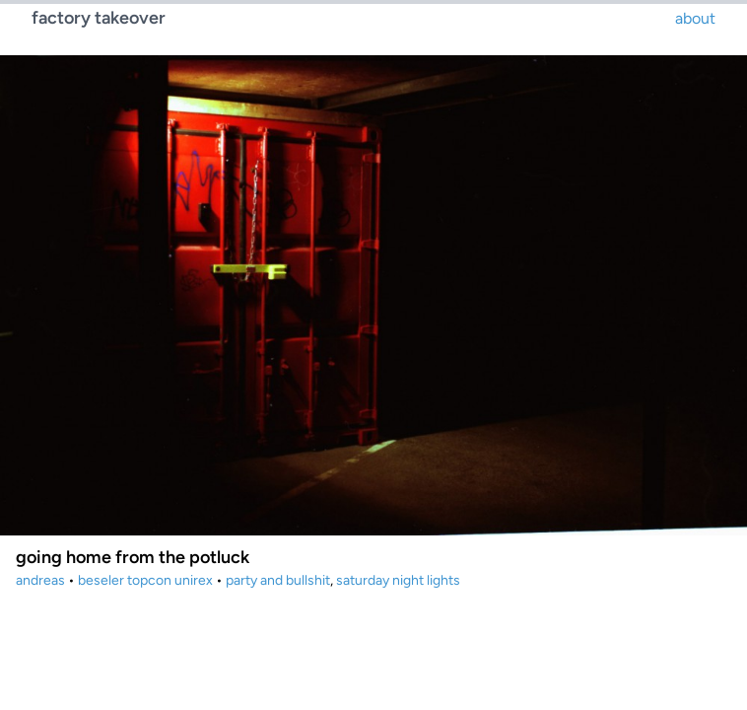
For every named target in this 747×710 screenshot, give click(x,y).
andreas (40, 580)
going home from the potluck (132, 557)
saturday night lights (398, 580)
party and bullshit (278, 580)
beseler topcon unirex (145, 580)
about (695, 18)
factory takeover (99, 18)
